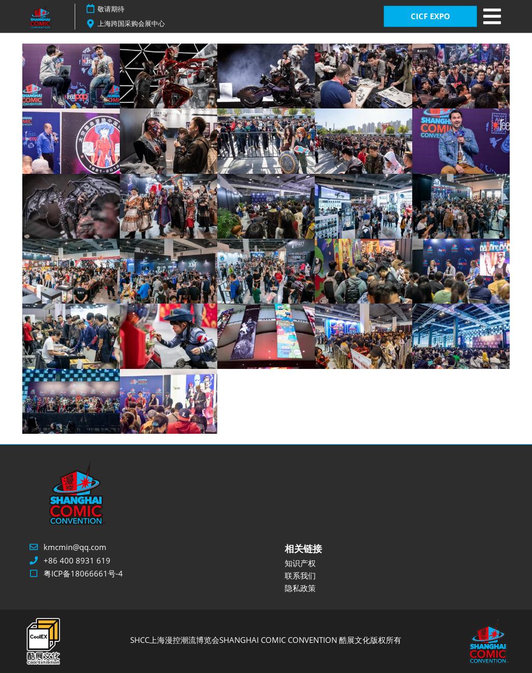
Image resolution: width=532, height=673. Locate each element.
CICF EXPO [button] (430, 16)
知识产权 (300, 563)
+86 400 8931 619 (77, 560)
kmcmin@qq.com (75, 547)
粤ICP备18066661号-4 (83, 573)
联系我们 (300, 575)
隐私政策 (300, 588)
